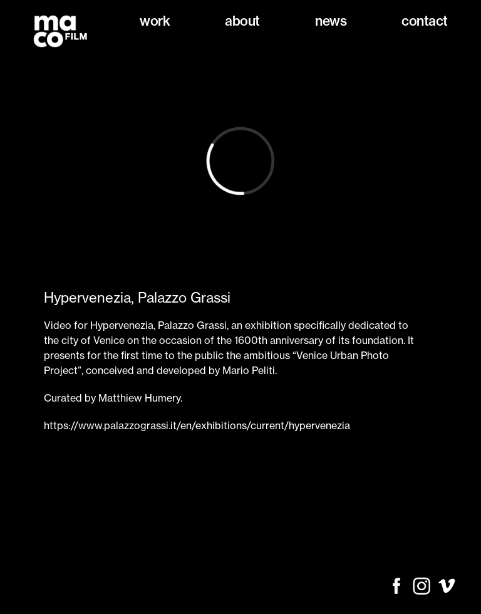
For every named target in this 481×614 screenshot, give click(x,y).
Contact (424, 21)
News (330, 21)
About (242, 21)
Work (155, 21)
